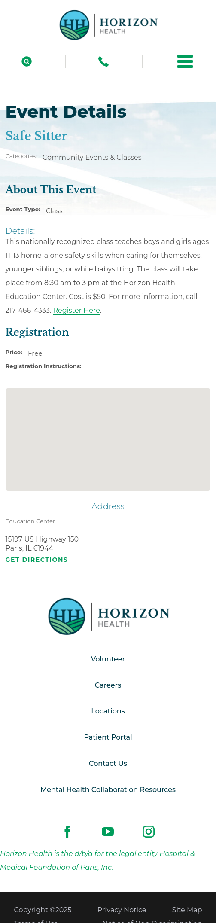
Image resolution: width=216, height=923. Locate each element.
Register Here (76, 310)
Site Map (187, 910)
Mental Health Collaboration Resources (108, 790)
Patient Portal (108, 737)
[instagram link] (148, 831)
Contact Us (108, 763)
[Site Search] (26, 61)
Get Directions (37, 560)
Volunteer (108, 659)
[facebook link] (67, 831)
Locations (108, 711)
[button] (185, 61)
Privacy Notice (121, 910)
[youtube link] (108, 831)
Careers (108, 685)
